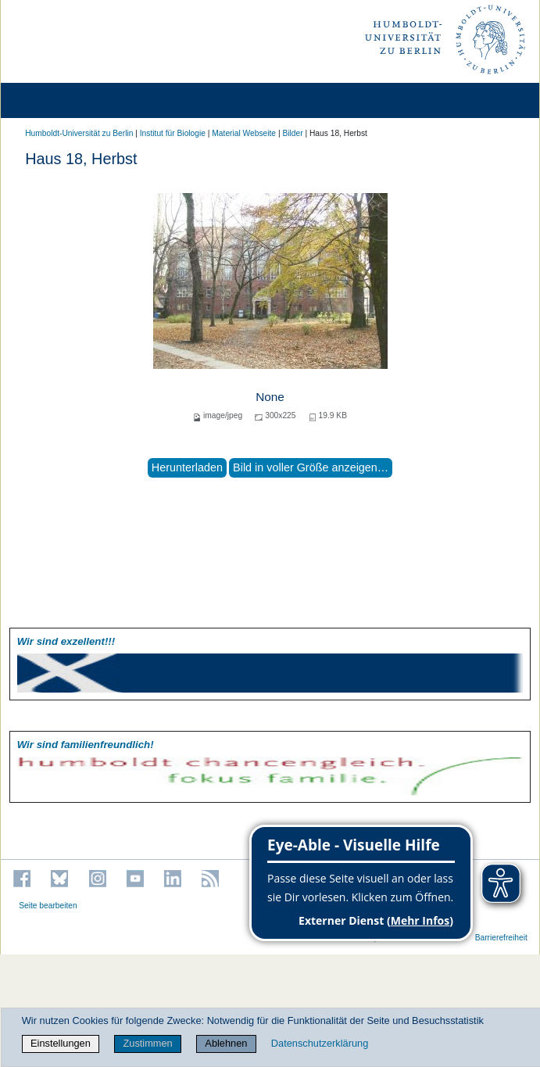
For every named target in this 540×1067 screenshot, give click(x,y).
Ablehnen (226, 1043)
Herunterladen (187, 467)
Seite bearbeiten (48, 905)
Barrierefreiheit (501, 937)
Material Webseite (244, 133)
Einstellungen (60, 1043)
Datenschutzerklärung (319, 1043)
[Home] (56, 100)
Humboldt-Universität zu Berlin (79, 133)
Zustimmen (147, 1043)
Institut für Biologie (173, 133)
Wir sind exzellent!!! (66, 641)
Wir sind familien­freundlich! (85, 744)
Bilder (292, 133)
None (270, 396)
